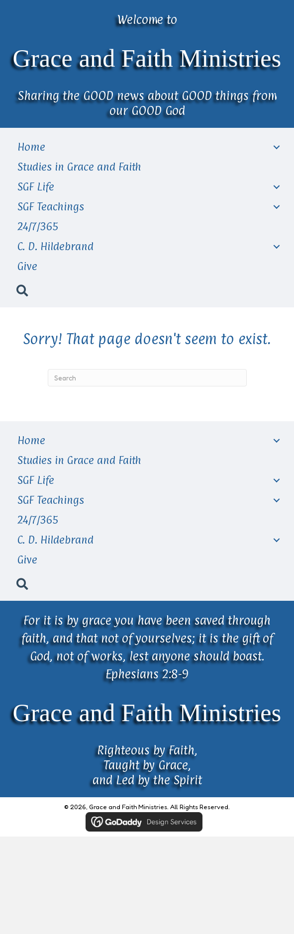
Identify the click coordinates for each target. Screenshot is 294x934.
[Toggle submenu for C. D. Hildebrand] (277, 247)
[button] (22, 289)
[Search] (147, 377)
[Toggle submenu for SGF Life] (277, 187)
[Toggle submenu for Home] (277, 147)
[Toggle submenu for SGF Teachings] (277, 207)
